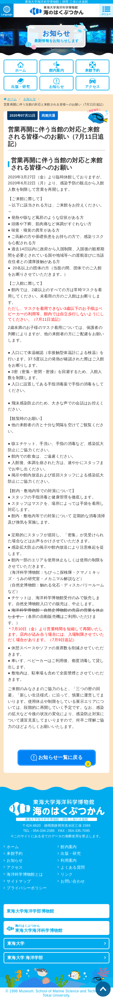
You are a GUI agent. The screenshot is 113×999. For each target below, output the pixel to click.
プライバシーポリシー (27, 888)
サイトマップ (19, 881)
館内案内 (69, 847)
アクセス (15, 867)
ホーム (12, 99)
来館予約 (15, 853)
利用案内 (69, 860)
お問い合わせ (73, 881)
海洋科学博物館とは (25, 874)
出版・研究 (71, 853)
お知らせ (30, 99)
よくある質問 (73, 867)
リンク (67, 874)
